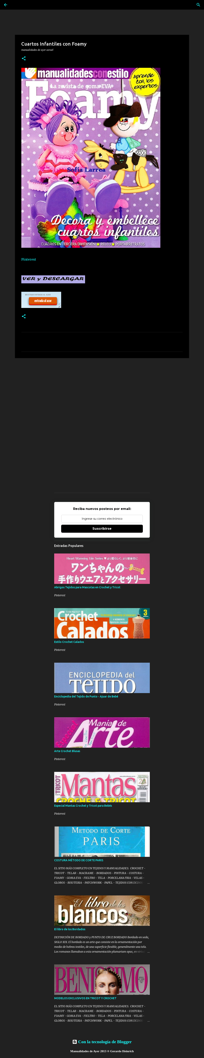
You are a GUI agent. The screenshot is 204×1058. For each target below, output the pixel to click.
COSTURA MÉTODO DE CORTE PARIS (78, 860)
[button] (23, 58)
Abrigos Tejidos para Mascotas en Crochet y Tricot (87, 587)
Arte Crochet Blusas (67, 751)
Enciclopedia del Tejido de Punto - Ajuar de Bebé (86, 696)
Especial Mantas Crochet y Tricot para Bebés (83, 805)
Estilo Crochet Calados (69, 641)
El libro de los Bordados (69, 929)
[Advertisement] (102, 392)
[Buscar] (198, 5)
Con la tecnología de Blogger (102, 1041)
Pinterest (28, 259)
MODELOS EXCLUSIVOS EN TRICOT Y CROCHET (85, 998)
